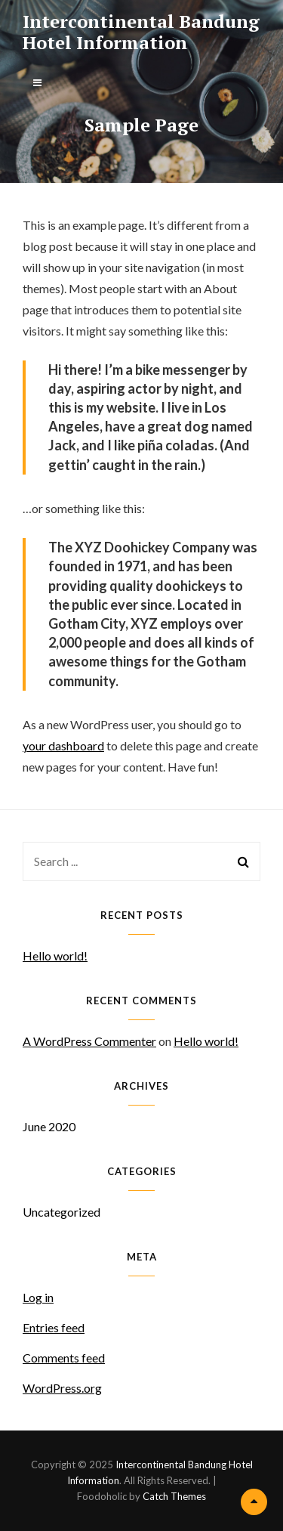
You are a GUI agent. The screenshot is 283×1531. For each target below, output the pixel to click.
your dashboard (63, 745)
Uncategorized (61, 1212)
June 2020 (49, 1126)
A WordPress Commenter (89, 1041)
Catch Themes (174, 1496)
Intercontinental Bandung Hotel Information (141, 31)
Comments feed (64, 1357)
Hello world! (55, 955)
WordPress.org (62, 1388)
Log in (38, 1297)
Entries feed (54, 1327)
